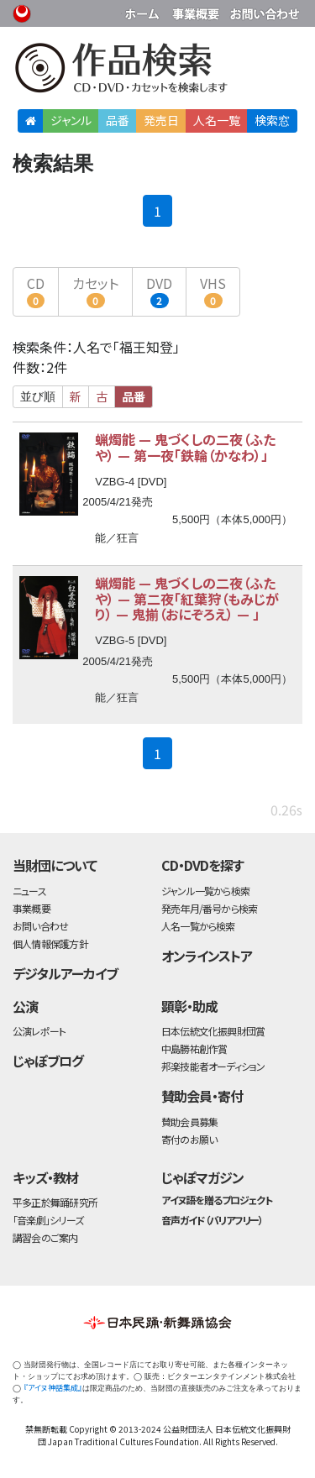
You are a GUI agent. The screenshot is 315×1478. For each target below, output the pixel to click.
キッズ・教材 (45, 1177)
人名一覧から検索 (198, 926)
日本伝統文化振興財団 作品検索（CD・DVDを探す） (157, 70)
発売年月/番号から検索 (209, 908)
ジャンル (71, 120)
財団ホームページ (144, 10)
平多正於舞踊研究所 (55, 1202)
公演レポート (39, 1031)
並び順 (37, 396)
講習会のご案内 (45, 1237)
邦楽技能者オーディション (213, 1066)
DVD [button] (159, 290)
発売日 (161, 120)
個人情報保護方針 (50, 943)
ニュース (29, 890)
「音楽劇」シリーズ (48, 1220)
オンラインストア (206, 956)
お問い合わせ (264, 10)
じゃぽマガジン (202, 1177)
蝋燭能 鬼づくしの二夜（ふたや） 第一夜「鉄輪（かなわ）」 (185, 447)
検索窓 (272, 120)
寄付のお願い (189, 1139)
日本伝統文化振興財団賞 (213, 1031)
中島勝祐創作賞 (194, 1048)
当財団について (55, 865)
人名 (216, 120)
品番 (117, 120)
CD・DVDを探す (202, 865)
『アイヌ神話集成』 (53, 1387)
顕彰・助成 (189, 1006)
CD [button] (36, 290)
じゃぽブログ (48, 1061)
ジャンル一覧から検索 (205, 890)
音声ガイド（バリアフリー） (212, 1220)
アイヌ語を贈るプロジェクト (216, 1199)
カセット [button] (95, 290)
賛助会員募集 (189, 1121)
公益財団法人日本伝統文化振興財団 (23, 12)
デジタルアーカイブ (65, 973)
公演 (25, 1006)
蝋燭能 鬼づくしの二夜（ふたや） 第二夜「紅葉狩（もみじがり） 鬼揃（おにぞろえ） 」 (187, 598)
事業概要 (197, 10)
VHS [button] (213, 290)
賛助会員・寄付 (202, 1096)
